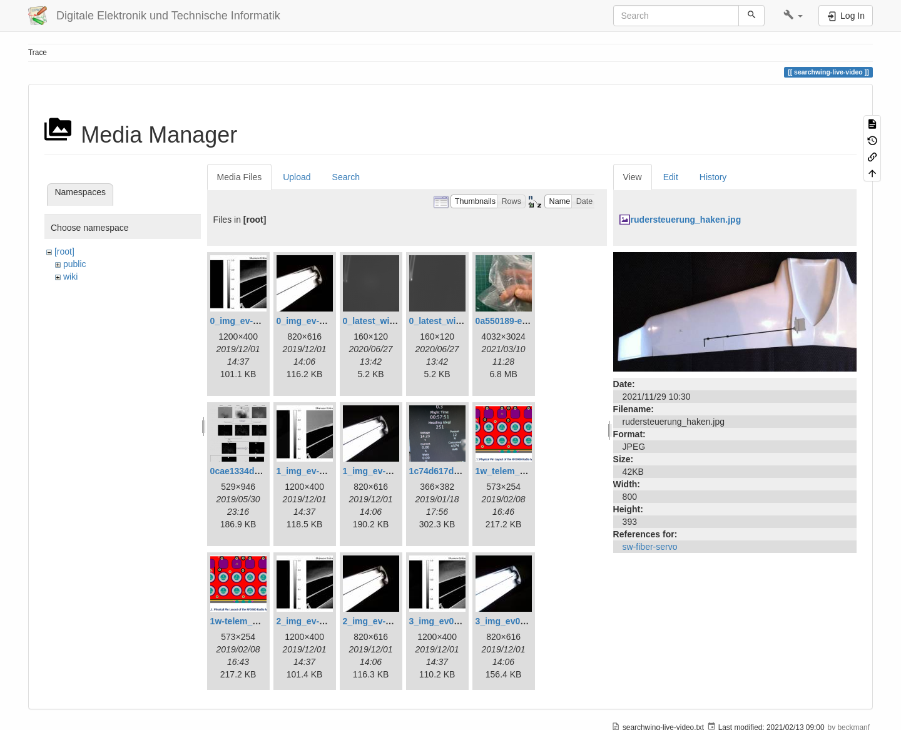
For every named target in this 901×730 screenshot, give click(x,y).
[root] (64, 251)
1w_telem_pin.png (513, 471)
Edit (670, 177)
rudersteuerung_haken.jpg (686, 220)
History (713, 177)
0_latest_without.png (452, 321)
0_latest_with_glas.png (391, 321)
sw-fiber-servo (650, 547)
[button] (793, 15)
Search (346, 177)
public (74, 264)
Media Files (239, 177)
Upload (296, 177)
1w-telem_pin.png (247, 621)
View (632, 177)
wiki (70, 276)
